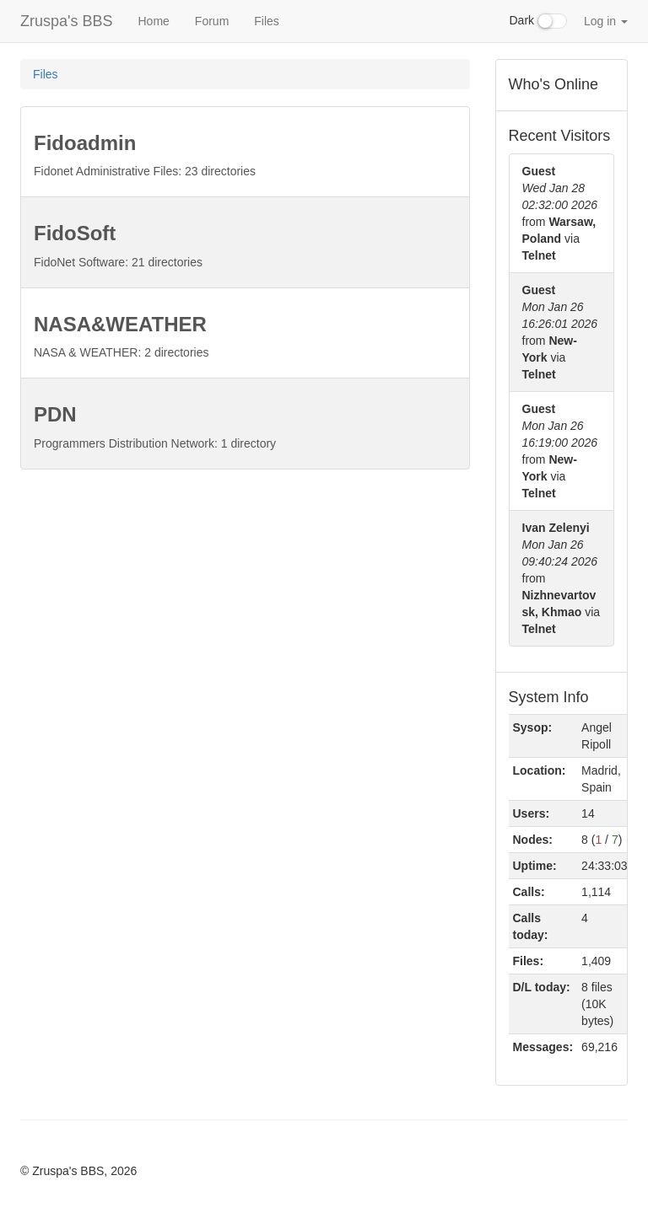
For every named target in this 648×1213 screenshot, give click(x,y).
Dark (538, 21)
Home (153, 21)
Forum (212, 21)
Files (266, 21)
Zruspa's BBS (66, 21)
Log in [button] (606, 21)
